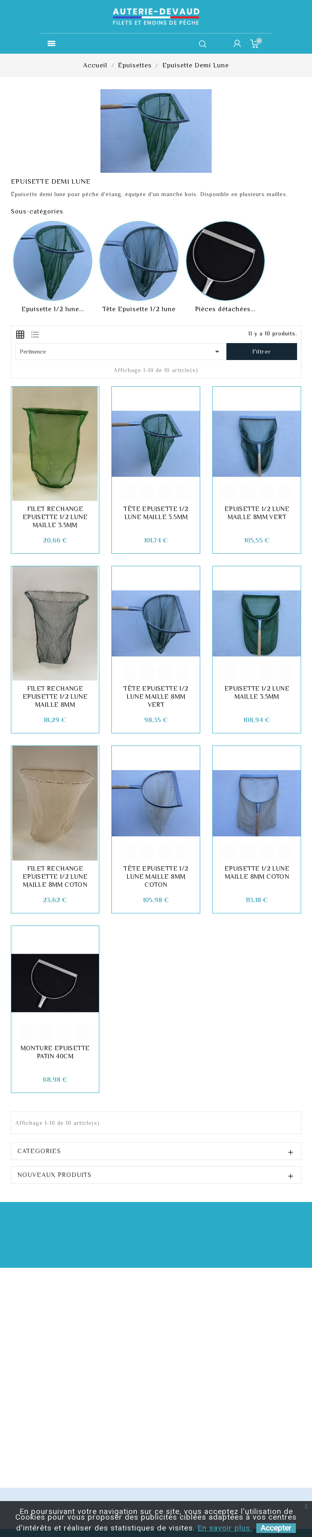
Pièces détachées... (225, 309)
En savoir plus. (224, 1528)
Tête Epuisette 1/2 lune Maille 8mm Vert (156, 696)
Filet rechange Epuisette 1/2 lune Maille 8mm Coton (55, 876)
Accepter (276, 1528)
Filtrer (261, 351)
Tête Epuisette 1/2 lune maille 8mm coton (156, 876)
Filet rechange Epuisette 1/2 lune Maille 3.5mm (55, 517)
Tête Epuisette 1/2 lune (139, 309)
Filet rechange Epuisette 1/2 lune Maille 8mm (55, 696)
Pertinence (121, 351)
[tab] (20, 334)
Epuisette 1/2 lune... (52, 309)
